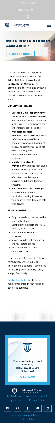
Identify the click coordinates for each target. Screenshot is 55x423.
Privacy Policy (36, 400)
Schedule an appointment (26, 415)
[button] (28, 17)
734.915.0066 (27, 419)
